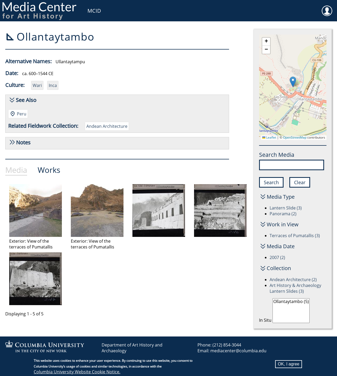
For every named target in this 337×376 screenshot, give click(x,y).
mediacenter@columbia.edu (238, 351)
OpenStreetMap (294, 137)
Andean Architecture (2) (293, 279)
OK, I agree (288, 364)
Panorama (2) (283, 214)
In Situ (265, 320)
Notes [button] (23, 142)
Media (16, 170)
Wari (37, 85)
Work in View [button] (283, 224)
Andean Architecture (106, 126)
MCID (94, 10)
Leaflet (269, 137)
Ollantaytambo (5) (291, 302)
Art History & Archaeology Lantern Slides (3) (295, 288)
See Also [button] (26, 100)
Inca (53, 85)
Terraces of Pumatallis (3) (295, 235)
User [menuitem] (327, 7)
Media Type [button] (281, 196)
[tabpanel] (129, 250)
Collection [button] (279, 268)
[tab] (21, 171)
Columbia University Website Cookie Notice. (77, 372)
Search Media (276, 154)
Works (49, 170)
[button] (293, 81)
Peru (21, 114)
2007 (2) (277, 257)
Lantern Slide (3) (286, 208)
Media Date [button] (281, 246)
